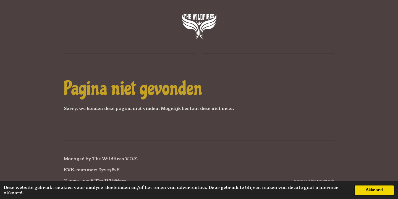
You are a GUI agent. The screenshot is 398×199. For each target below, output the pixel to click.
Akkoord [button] (374, 190)
